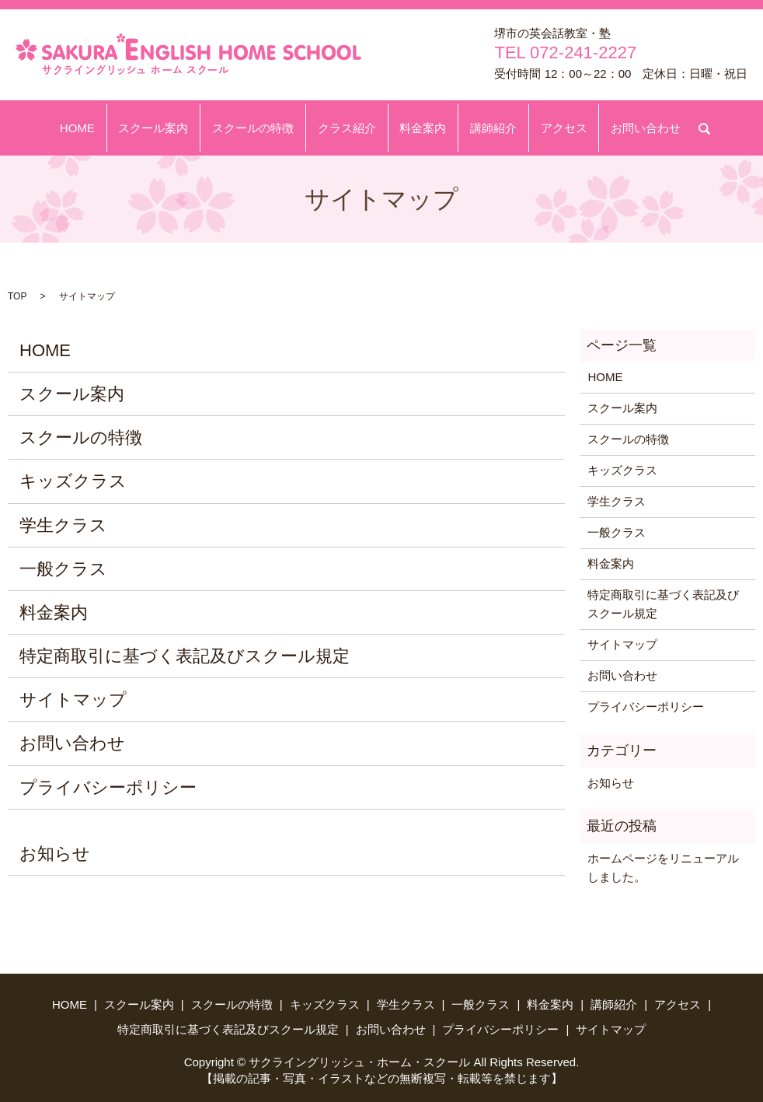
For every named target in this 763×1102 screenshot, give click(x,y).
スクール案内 (170, 128)
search (685, 124)
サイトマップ (73, 699)
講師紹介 (483, 128)
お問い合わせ (622, 128)
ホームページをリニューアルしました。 (663, 867)
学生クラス (63, 525)
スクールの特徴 (263, 128)
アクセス (547, 128)
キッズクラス (73, 481)
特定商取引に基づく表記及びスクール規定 (184, 656)
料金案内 (419, 128)
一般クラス (63, 569)
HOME (100, 128)
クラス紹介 (350, 128)
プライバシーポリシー (108, 787)
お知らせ (54, 853)
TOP (17, 296)
